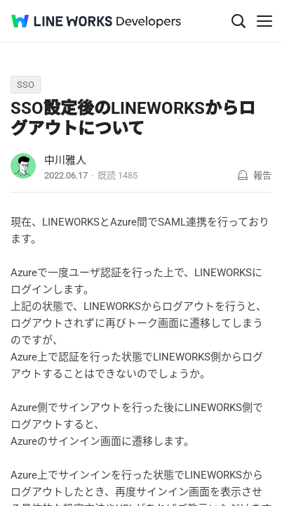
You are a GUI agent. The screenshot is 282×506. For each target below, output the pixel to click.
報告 (262, 175)
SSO (25, 84)
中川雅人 (65, 160)
